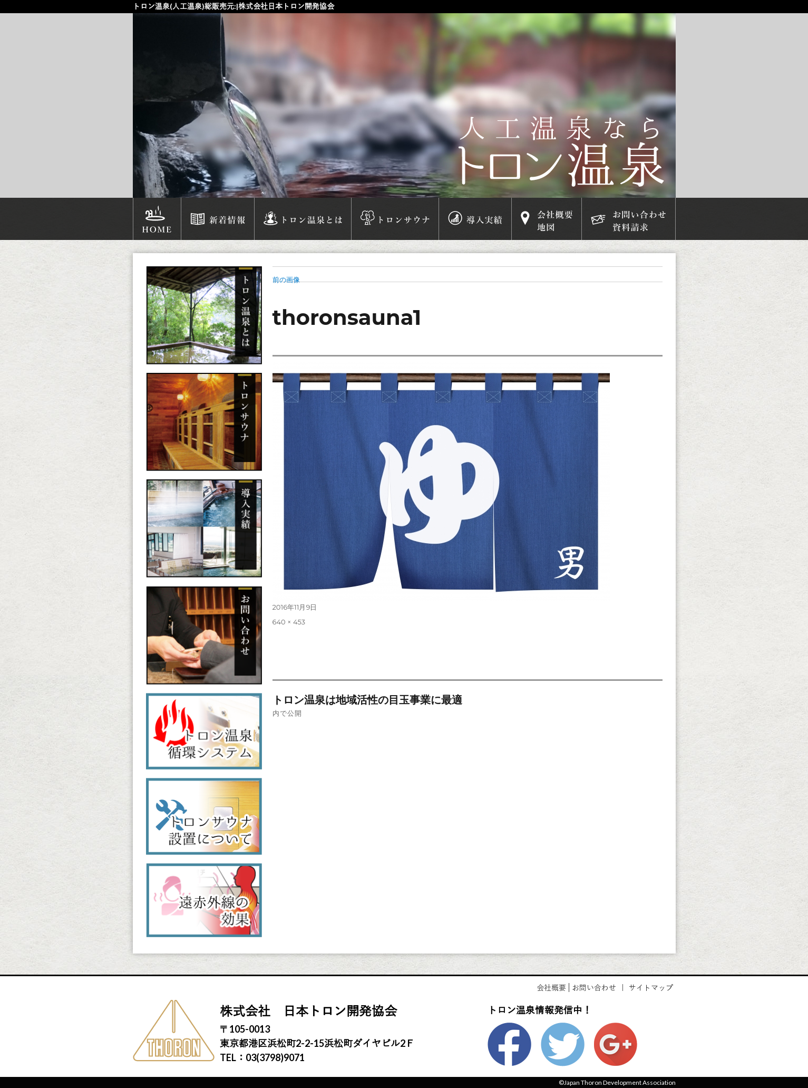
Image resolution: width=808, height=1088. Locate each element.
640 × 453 (289, 622)
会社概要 (551, 987)
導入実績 (475, 219)
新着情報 (217, 219)
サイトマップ (651, 987)
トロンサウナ (395, 219)
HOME (157, 219)
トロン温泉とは (303, 219)
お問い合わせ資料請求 (628, 219)
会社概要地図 (546, 219)
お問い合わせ (594, 987)
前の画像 (286, 279)
